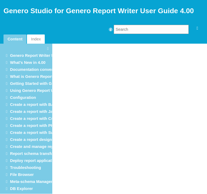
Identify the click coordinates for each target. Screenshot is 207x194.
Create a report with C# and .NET (40, 118)
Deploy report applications (35, 160)
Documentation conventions (36, 69)
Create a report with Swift (34, 132)
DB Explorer (21, 188)
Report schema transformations (40, 153)
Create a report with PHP (33, 125)
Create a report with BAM (33, 104)
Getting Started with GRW (34, 83)
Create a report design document (41, 139)
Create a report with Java (33, 111)
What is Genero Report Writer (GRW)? (45, 76)
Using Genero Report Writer (36, 90)
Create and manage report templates (44, 146)
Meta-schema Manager (31, 181)
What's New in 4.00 (27, 62)
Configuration (23, 97)
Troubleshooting (25, 167)
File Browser (22, 174)
